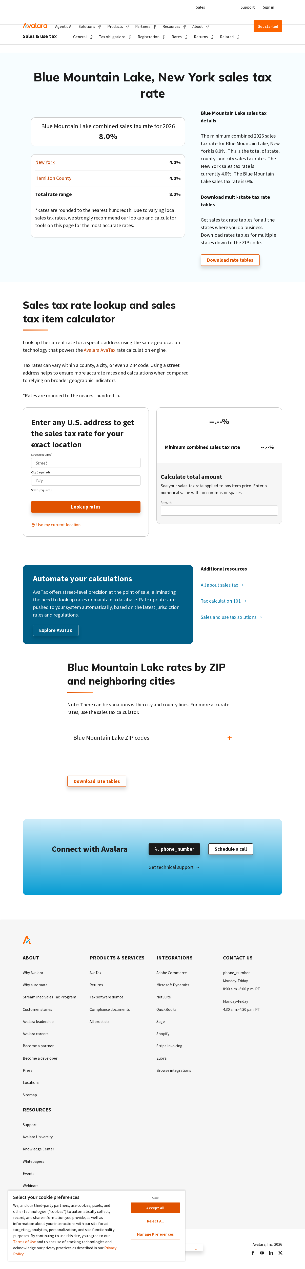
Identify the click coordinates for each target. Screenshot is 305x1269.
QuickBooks (166, 1010)
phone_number (236, 974)
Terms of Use (24, 1241)
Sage (160, 1022)
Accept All (155, 1207)
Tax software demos (107, 998)
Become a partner (38, 1046)
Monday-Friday (235, 982)
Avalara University (38, 1137)
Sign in (268, 7)
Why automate (35, 986)
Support (248, 7)
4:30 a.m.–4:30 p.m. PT (241, 1010)
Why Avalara (33, 974)
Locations (31, 1083)
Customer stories (38, 1010)
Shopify (162, 1034)
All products (100, 1022)
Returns (97, 986)
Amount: (166, 503)
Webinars (31, 1186)
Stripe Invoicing (169, 1046)
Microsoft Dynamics (173, 986)
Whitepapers (34, 1161)
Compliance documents (110, 1010)
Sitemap (30, 1095)
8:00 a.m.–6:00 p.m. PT (241, 990)
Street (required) (41, 455)
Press (27, 1071)
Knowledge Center (39, 1149)
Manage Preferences (155, 1234)
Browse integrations (174, 1071)
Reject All (155, 1220)
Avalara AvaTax (100, 350)
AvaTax (96, 974)
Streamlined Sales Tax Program (50, 998)
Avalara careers (36, 1034)
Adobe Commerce (171, 974)
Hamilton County (53, 178)
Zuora (161, 1059)
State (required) (41, 490)
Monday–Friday (236, 1002)
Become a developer (40, 1059)
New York (45, 162)
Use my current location (59, 525)
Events (29, 1173)
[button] (90, 26)
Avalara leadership (38, 1022)
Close (155, 1197)
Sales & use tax (40, 51)
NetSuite (164, 998)
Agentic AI (64, 26)
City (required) (40, 472)
